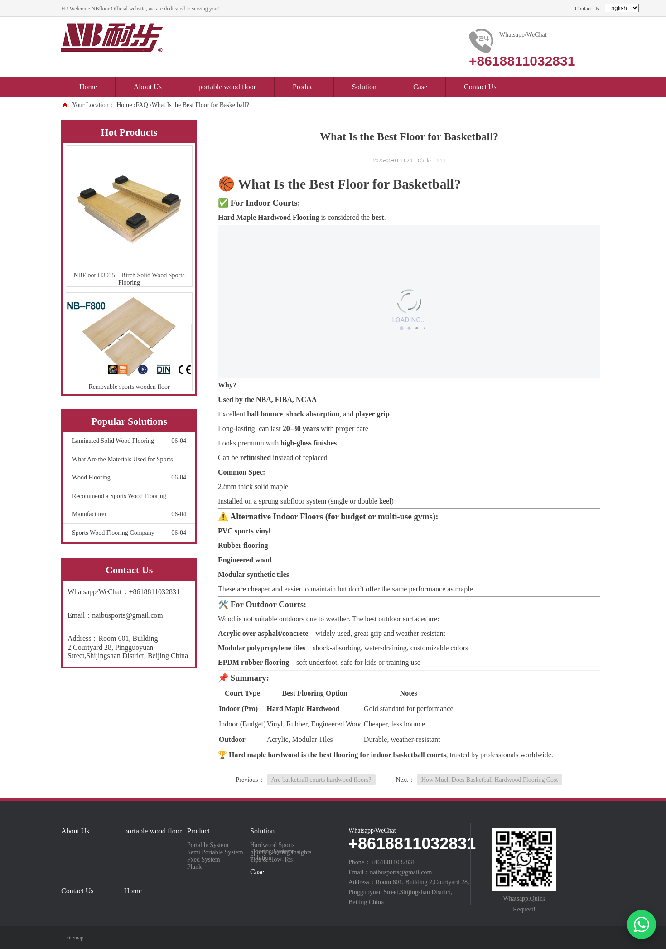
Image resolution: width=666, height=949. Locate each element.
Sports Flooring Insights (280, 852)
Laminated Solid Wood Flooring (129, 441)
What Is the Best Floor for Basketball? (200, 105)
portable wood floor (227, 87)
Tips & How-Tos (271, 860)
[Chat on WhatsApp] (641, 924)
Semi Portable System (215, 852)
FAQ (142, 105)
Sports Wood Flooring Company (129, 533)
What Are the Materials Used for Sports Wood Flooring (129, 471)
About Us (148, 87)
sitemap (75, 937)
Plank (194, 867)
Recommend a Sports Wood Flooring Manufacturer (129, 508)
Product (304, 87)
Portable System (207, 845)
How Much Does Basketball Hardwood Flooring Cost (489, 779)
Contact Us (587, 8)
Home (88, 87)
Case (420, 87)
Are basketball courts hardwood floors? (321, 779)
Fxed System (203, 860)
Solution (364, 87)
